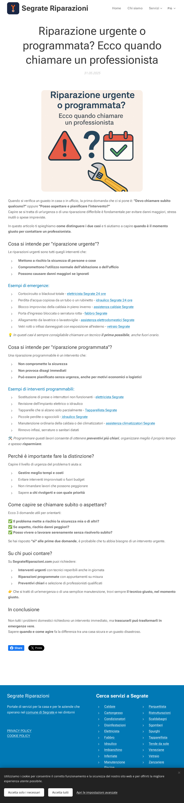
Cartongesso (113, 713)
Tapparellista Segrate (101, 410)
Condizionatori (114, 719)
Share (16, 648)
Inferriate (110, 756)
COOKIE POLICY (18, 736)
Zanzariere (156, 762)
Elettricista (111, 731)
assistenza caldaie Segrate (114, 307)
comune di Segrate (40, 712)
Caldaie (109, 706)
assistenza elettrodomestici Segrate (107, 320)
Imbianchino (113, 750)
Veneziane (156, 750)
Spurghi (154, 731)
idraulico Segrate (74, 417)
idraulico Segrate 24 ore (114, 300)
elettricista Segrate (110, 397)
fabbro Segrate (96, 313)
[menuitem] (119, 8)
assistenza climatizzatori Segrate (130, 423)
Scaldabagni (158, 719)
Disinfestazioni (115, 725)
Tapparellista (158, 737)
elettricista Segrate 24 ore (86, 294)
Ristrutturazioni (159, 713)
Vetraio (154, 756)
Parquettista (157, 706)
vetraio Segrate (118, 326)
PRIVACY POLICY (19, 731)
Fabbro (109, 737)
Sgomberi (156, 725)
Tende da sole (159, 744)
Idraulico (110, 744)
